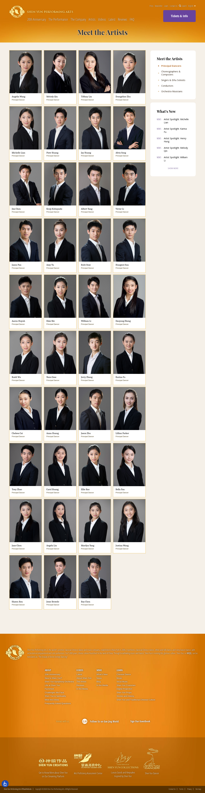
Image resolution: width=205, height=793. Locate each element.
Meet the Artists (52, 700)
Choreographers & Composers (170, 73)
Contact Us (173, 6)
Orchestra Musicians (171, 91)
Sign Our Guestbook (140, 721)
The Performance (58, 19)
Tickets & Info (179, 16)
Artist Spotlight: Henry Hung (175, 140)
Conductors (167, 85)
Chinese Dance (124, 674)
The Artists (81, 681)
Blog (99, 681)
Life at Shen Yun (52, 685)
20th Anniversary (36, 19)
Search (183, 6)
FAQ (132, 19)
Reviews (122, 19)
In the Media (82, 689)
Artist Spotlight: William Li (176, 159)
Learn (166, 6)
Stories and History (125, 696)
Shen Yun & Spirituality (55, 696)
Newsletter (158, 6)
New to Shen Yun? (53, 678)
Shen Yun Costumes (126, 685)
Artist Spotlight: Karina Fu (175, 130)
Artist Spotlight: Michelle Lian (176, 121)
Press (151, 6)
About (48, 670)
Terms (181, 789)
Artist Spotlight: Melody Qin (176, 149)
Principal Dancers (171, 65)
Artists (92, 19)
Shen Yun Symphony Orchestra (59, 681)
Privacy (189, 789)
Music (119, 678)
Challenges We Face (54, 692)
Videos (102, 19)
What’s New (102, 674)
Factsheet (49, 689)
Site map (198, 789)
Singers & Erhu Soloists (173, 80)
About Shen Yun (83, 678)
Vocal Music (122, 681)
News (99, 670)
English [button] (192, 6)
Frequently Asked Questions (58, 703)
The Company (78, 19)
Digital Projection (124, 689)
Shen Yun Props (124, 692)
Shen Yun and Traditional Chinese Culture (136, 700)
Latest (112, 19)
